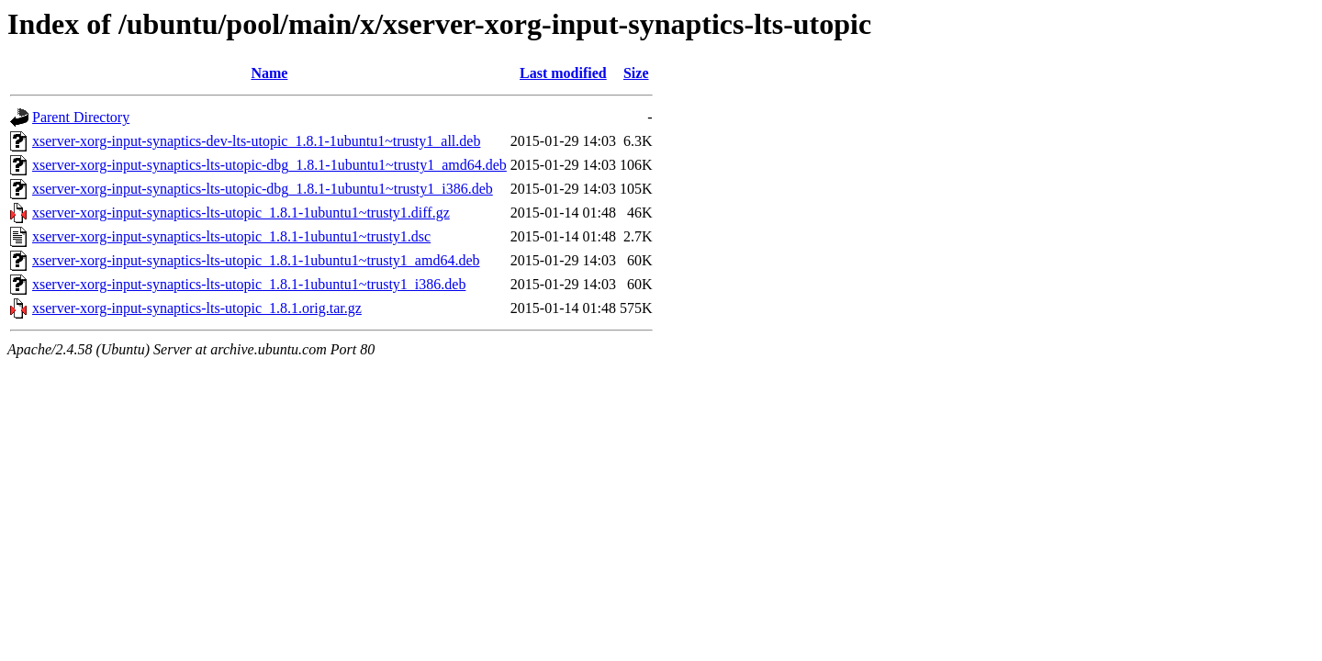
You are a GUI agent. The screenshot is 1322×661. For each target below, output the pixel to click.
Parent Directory (80, 117)
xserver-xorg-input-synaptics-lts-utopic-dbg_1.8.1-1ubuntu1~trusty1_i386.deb (262, 188)
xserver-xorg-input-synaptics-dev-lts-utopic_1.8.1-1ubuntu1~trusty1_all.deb (256, 141)
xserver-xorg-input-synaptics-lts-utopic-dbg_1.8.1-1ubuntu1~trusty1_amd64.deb (269, 165)
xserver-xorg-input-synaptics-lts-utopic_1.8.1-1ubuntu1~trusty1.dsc (231, 236)
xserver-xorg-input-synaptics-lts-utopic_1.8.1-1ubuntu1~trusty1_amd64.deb (256, 260)
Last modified (563, 73)
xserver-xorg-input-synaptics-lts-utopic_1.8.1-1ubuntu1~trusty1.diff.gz (241, 212)
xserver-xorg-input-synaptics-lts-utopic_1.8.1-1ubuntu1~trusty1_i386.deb (248, 284)
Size (636, 73)
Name (269, 73)
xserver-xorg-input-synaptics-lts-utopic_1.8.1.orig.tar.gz (197, 308)
